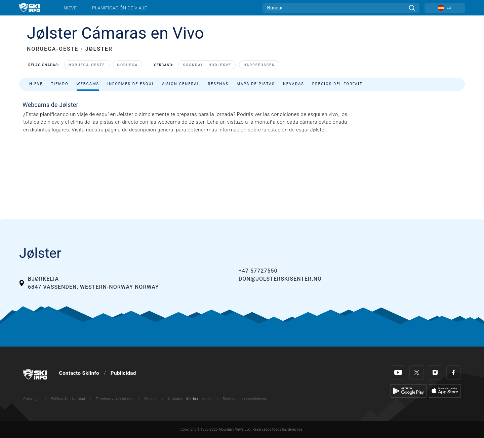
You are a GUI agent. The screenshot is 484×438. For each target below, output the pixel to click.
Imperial (205, 399)
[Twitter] (416, 372)
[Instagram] (435, 372)
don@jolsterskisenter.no (280, 279)
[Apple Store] (445, 391)
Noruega (127, 65)
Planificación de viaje (119, 7)
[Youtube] (398, 372)
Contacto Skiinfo (79, 373)
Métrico (192, 399)
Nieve (70, 7)
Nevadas (293, 84)
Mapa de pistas (256, 84)
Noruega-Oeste (87, 65)
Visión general (181, 84)
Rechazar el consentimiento (245, 399)
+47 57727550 (258, 271)
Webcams (88, 84)
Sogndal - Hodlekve (207, 65)
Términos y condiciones (115, 399)
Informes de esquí (130, 84)
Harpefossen (259, 65)
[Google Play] (409, 391)
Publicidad (123, 373)
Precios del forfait (337, 84)
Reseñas (218, 84)
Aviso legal (31, 399)
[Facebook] (453, 372)
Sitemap (150, 399)
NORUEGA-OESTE (52, 49)
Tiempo (59, 84)
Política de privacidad (68, 399)
